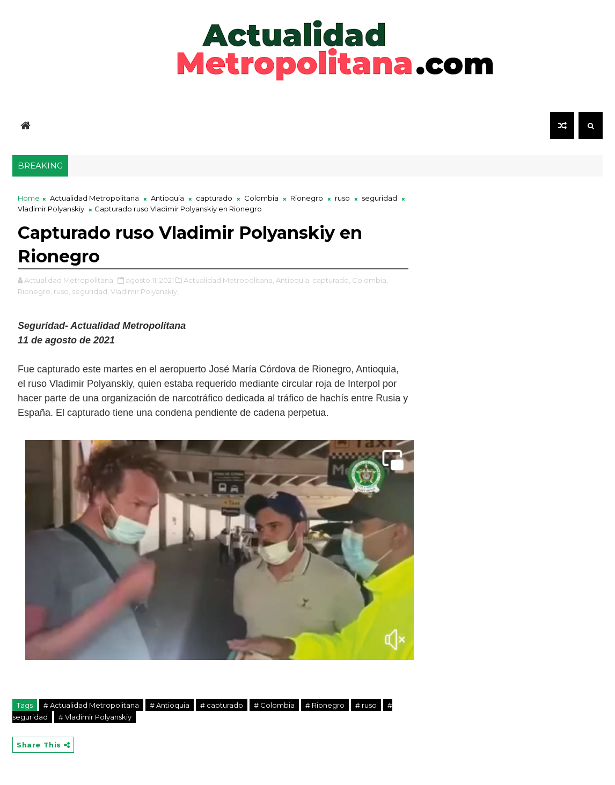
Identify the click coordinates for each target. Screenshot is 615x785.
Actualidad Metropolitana (94, 198)
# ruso (366, 705)
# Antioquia (169, 705)
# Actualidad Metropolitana (91, 705)
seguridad (379, 198)
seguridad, (90, 291)
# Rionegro (325, 705)
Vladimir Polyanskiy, (145, 291)
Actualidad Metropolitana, (229, 280)
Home (29, 198)
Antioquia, (293, 280)
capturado (214, 198)
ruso (342, 198)
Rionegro (306, 198)
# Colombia (274, 705)
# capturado (221, 705)
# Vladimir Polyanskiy (94, 717)
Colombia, (370, 280)
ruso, (62, 291)
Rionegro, (35, 291)
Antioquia (167, 198)
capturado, (331, 280)
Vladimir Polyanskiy (51, 208)
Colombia (261, 198)
